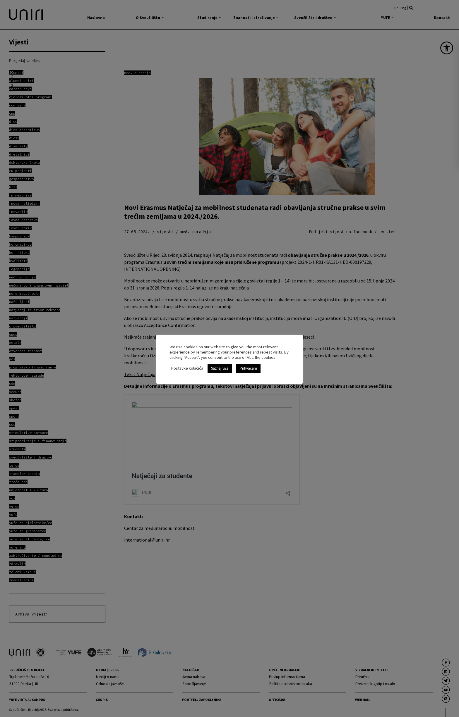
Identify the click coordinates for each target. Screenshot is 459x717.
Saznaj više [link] (219, 368)
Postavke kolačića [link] (187, 368)
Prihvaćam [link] (248, 368)
